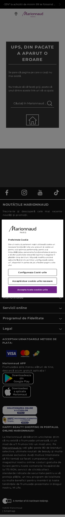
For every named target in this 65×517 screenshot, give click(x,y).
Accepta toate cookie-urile (32, 289)
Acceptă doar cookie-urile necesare (32, 281)
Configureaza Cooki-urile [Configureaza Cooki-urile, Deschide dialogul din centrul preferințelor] (32, 272)
